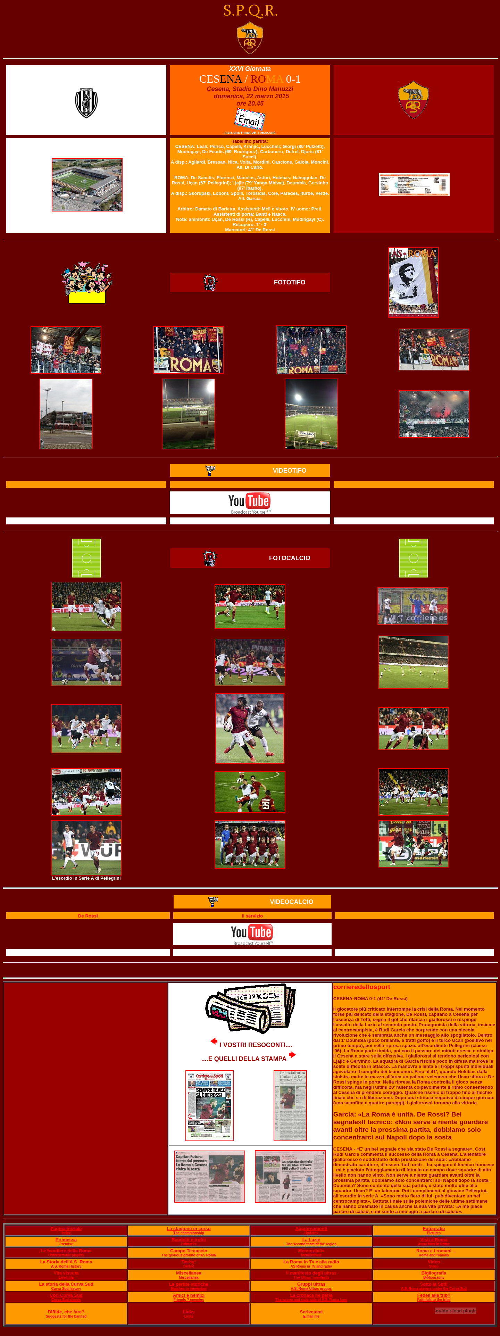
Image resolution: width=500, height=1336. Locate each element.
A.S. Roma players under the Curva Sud (434, 1289)
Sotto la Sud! (434, 1284)
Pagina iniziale (66, 1228)
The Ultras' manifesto (311, 1277)
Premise (66, 1244)
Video (434, 1261)
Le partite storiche (188, 1284)
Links (189, 1311)
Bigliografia (434, 1273)
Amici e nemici (189, 1295)
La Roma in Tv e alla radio (311, 1261)
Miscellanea (188, 1273)
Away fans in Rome (434, 1244)
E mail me (311, 1316)
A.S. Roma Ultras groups (311, 1289)
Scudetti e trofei (189, 1239)
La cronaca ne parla (311, 1295)
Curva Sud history (66, 1289)
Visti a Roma (434, 1239)
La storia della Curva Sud (66, 1284)
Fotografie (434, 1228)
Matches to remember (189, 1289)
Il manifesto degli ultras (311, 1273)
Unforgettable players (66, 1255)
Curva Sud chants (66, 1300)
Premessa (66, 1239)
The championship (188, 1233)
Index (65, 1233)
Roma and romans (434, 1255)
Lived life (66, 1277)
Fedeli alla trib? (433, 1295)
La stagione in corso (188, 1228)
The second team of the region (311, 1244)
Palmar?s (189, 1244)
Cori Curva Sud (66, 1295)
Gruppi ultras (311, 1284)
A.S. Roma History (66, 1266)
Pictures (434, 1233)
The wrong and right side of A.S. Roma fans (311, 1300)
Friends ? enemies (189, 1300)
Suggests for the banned (66, 1316)
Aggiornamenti (311, 1228)
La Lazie (311, 1239)
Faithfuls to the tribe (433, 1300)
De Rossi (88, 916)
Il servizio (252, 916)
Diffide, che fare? (66, 1311)
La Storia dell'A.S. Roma (66, 1261)
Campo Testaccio (188, 1250)
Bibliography (433, 1277)
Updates (311, 1233)
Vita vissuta (65, 1273)
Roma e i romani (433, 1250)
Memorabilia (311, 1250)
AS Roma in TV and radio (311, 1266)
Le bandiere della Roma (66, 1250)
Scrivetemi (311, 1311)
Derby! (189, 1261)
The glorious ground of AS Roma (188, 1255)
